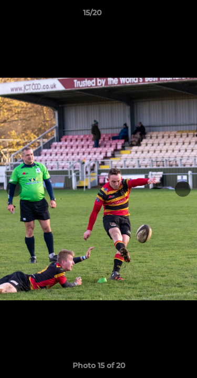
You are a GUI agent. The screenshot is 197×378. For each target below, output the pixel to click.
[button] (159, 15)
